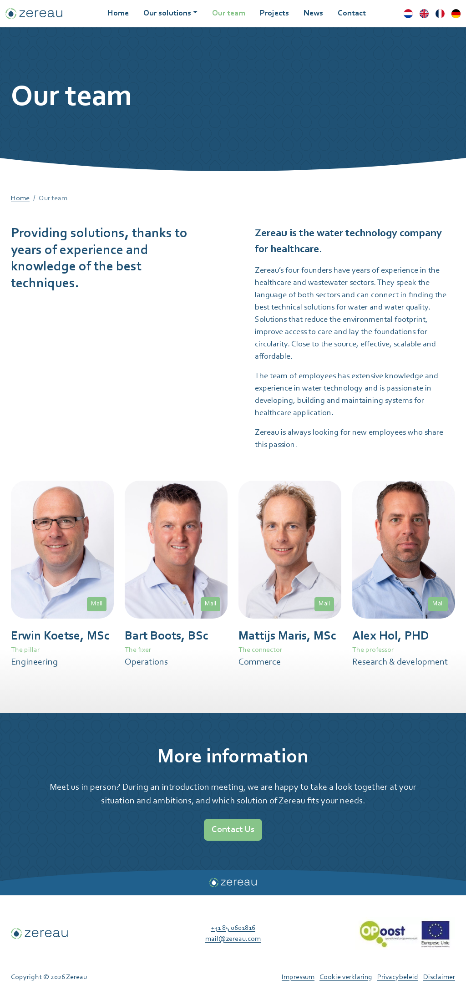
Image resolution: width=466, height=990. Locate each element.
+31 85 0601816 (233, 928)
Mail (96, 604)
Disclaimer (439, 977)
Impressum (298, 977)
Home (20, 198)
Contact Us (233, 829)
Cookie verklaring (345, 977)
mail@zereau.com (233, 939)
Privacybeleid (397, 977)
